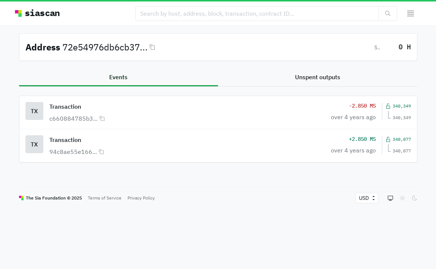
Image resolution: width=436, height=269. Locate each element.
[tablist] (218, 77)
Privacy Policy (141, 198)
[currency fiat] (364, 198)
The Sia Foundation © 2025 (54, 198)
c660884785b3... (73, 118)
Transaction (65, 106)
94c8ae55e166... (73, 151)
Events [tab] (118, 77)
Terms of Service (105, 198)
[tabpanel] (218, 125)
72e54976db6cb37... (105, 47)
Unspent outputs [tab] (317, 77)
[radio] (390, 198)
